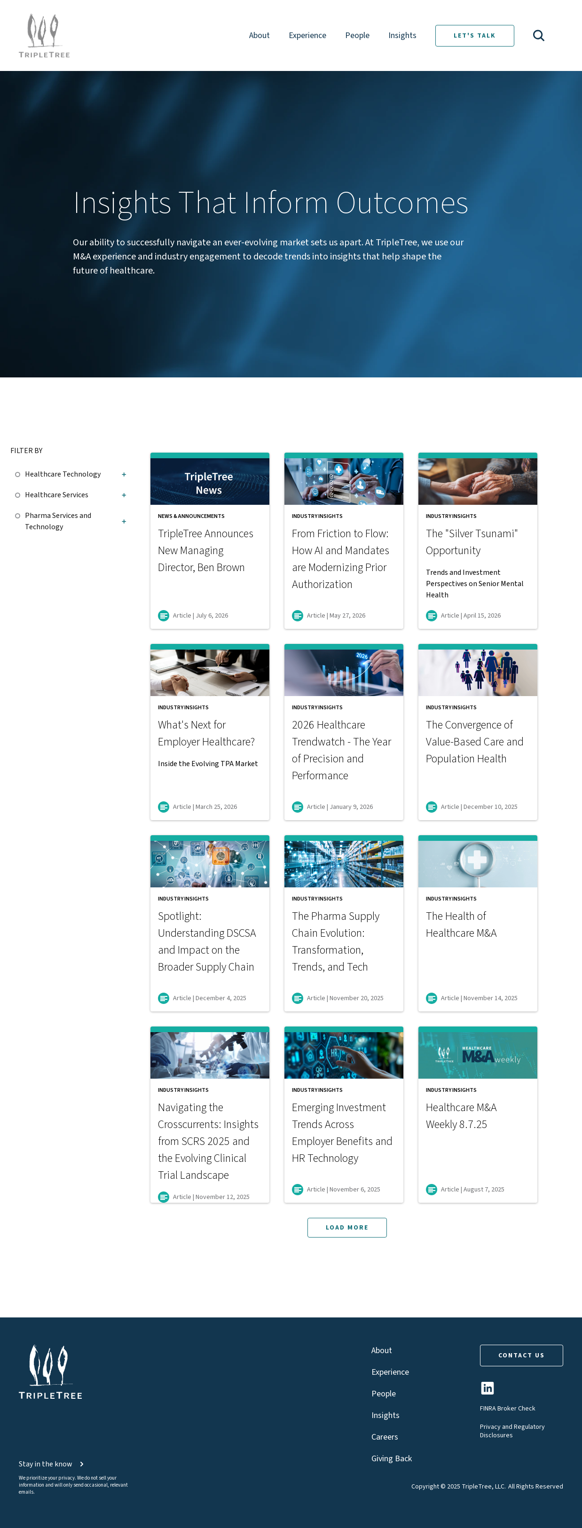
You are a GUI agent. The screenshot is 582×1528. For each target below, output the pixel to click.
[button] (538, 35)
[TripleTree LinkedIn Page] (487, 1392)
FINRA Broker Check (507, 1408)
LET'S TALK (475, 35)
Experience (307, 35)
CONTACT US (521, 1355)
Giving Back (391, 1459)
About (259, 35)
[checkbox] (20, 473)
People (357, 35)
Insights (402, 35)
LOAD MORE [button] (347, 1227)
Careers (384, 1437)
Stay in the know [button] (52, 1464)
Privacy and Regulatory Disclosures (512, 1431)
